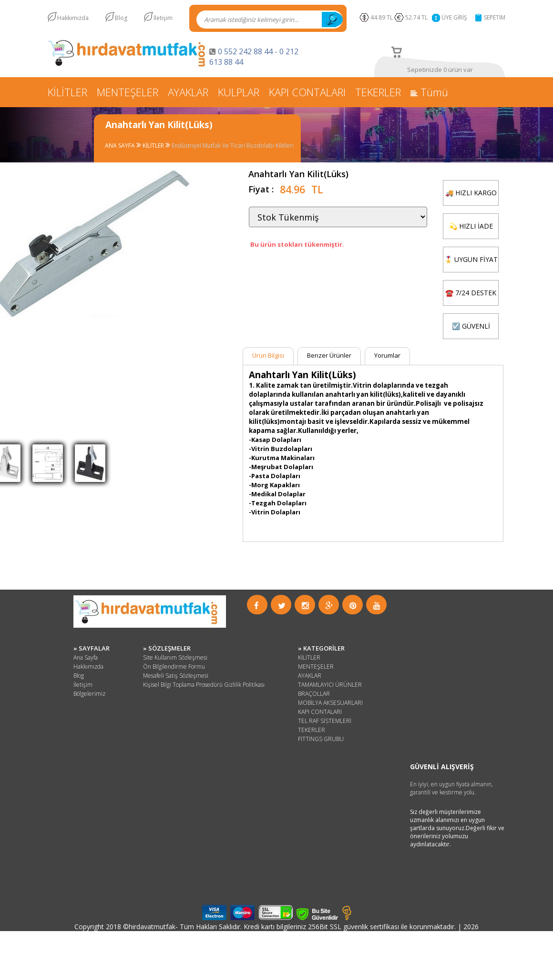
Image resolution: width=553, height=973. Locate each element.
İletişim (163, 18)
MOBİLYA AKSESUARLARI (330, 703)
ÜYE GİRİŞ (454, 17)
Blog (121, 18)
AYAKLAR (188, 92)
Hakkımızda (73, 18)
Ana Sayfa (85, 657)
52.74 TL (418, 17)
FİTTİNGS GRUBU (321, 739)
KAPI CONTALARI (307, 92)
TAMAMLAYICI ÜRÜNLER (330, 685)
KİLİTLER (67, 92)
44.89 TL (381, 17)
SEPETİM (494, 17)
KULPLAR (238, 92)
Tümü (429, 92)
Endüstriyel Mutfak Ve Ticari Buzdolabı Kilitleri (233, 145)
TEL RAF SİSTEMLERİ (324, 721)
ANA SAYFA (120, 145)
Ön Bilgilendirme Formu (174, 666)
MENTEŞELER (127, 92)
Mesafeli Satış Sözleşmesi (175, 676)
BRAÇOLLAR (314, 694)
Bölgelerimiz (89, 694)
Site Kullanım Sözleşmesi (175, 657)
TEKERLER (378, 92)
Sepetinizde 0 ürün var (440, 69)
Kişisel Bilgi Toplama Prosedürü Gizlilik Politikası (204, 685)
